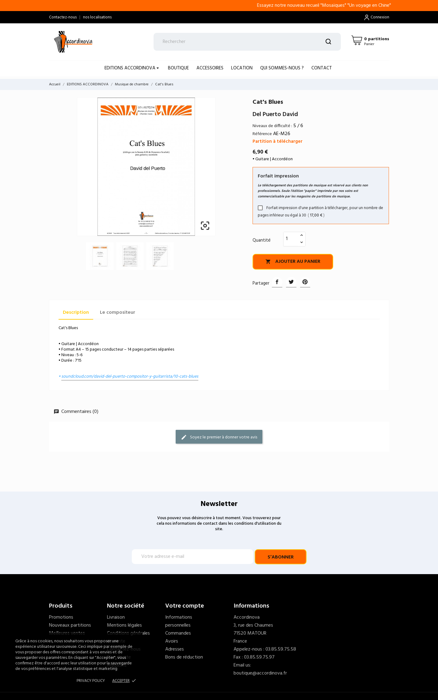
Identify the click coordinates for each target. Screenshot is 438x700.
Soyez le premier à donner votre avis (219, 437)
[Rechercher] (247, 42)
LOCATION (242, 68)
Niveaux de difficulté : (272, 126)
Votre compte (184, 606)
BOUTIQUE (178, 68)
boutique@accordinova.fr (260, 673)
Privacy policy (91, 681)
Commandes (178, 633)
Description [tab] (76, 313)
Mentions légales (124, 625)
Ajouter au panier (292, 262)
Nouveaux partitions (70, 625)
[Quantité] (291, 239)
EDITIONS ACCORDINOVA (131, 68)
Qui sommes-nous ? (282, 68)
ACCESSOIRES (209, 68)
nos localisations (97, 17)
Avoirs (171, 641)
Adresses (174, 649)
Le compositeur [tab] (117, 313)
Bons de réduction (184, 657)
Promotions (61, 617)
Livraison (116, 617)
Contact (321, 68)
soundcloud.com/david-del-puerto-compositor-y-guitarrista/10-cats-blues (129, 376)
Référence (262, 134)
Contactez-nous (63, 17)
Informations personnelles (178, 621)
